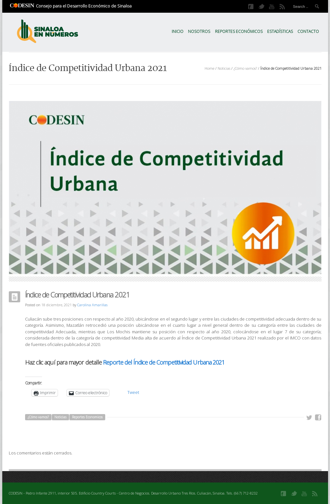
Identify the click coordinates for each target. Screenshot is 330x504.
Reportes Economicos (87, 417)
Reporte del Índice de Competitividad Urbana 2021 (163, 362)
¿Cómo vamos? (245, 68)
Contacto (308, 31)
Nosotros (199, 31)
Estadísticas (280, 31)
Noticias (224, 68)
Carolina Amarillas (92, 304)
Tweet (133, 392)
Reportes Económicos (239, 31)
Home (209, 68)
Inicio (177, 31)
